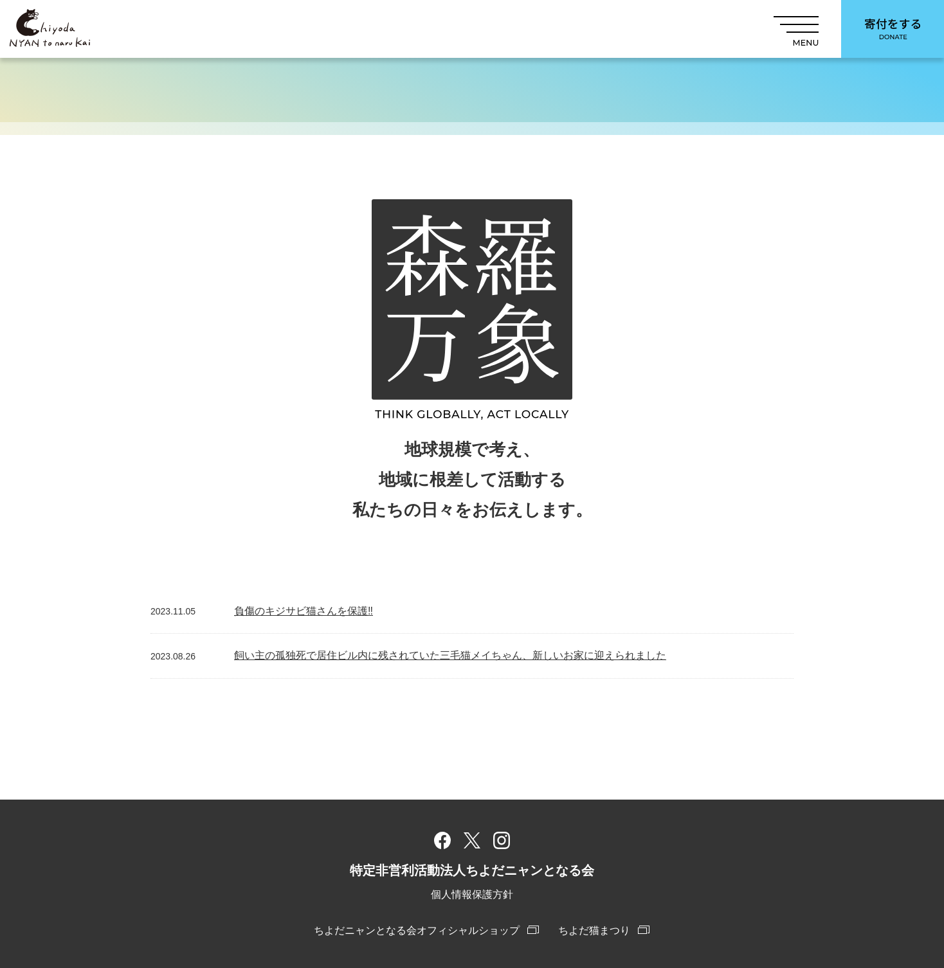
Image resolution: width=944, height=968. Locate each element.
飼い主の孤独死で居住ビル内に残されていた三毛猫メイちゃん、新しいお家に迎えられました (450, 655)
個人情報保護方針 (472, 894)
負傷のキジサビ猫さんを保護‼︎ (303, 610)
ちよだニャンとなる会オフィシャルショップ (417, 930)
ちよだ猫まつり (594, 930)
